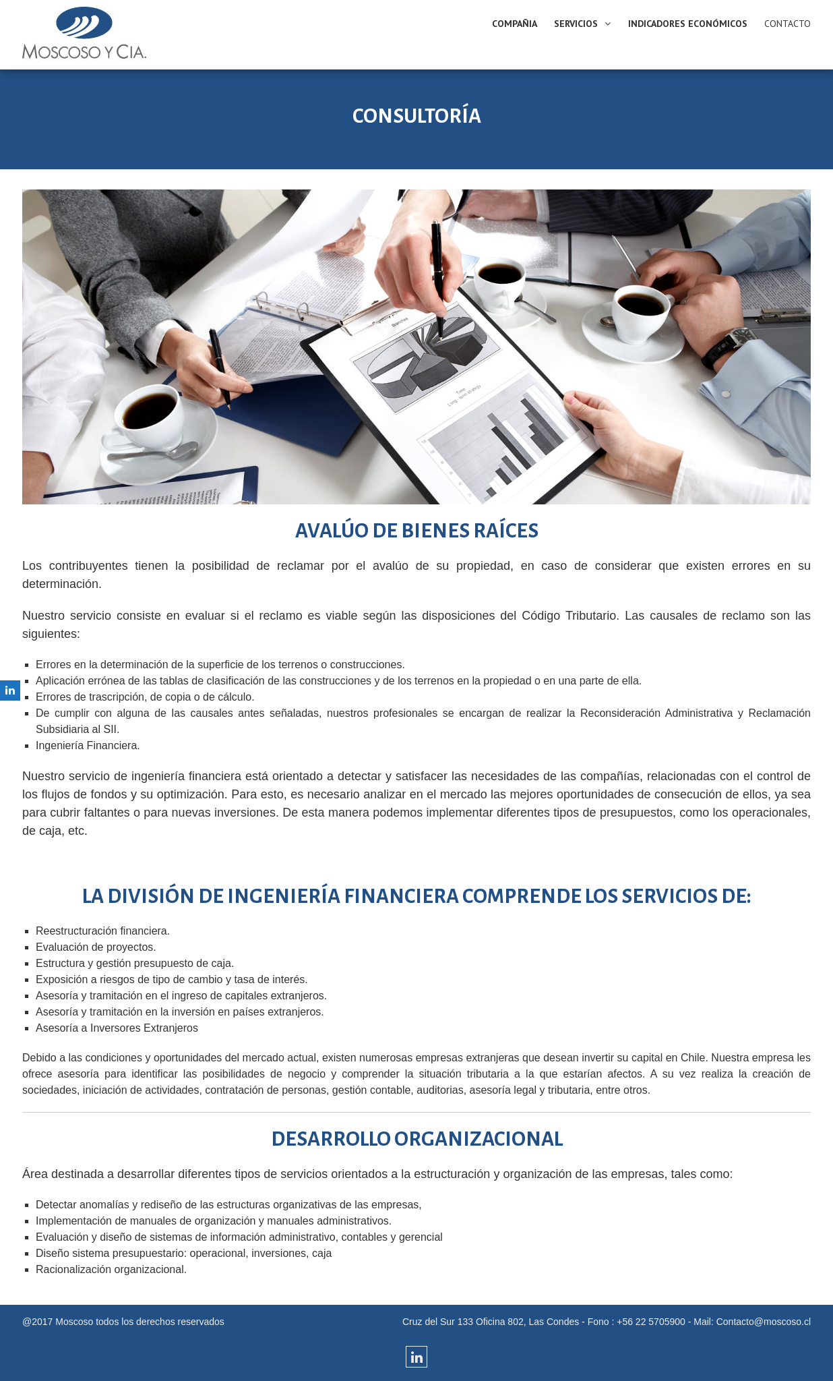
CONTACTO (787, 24)
